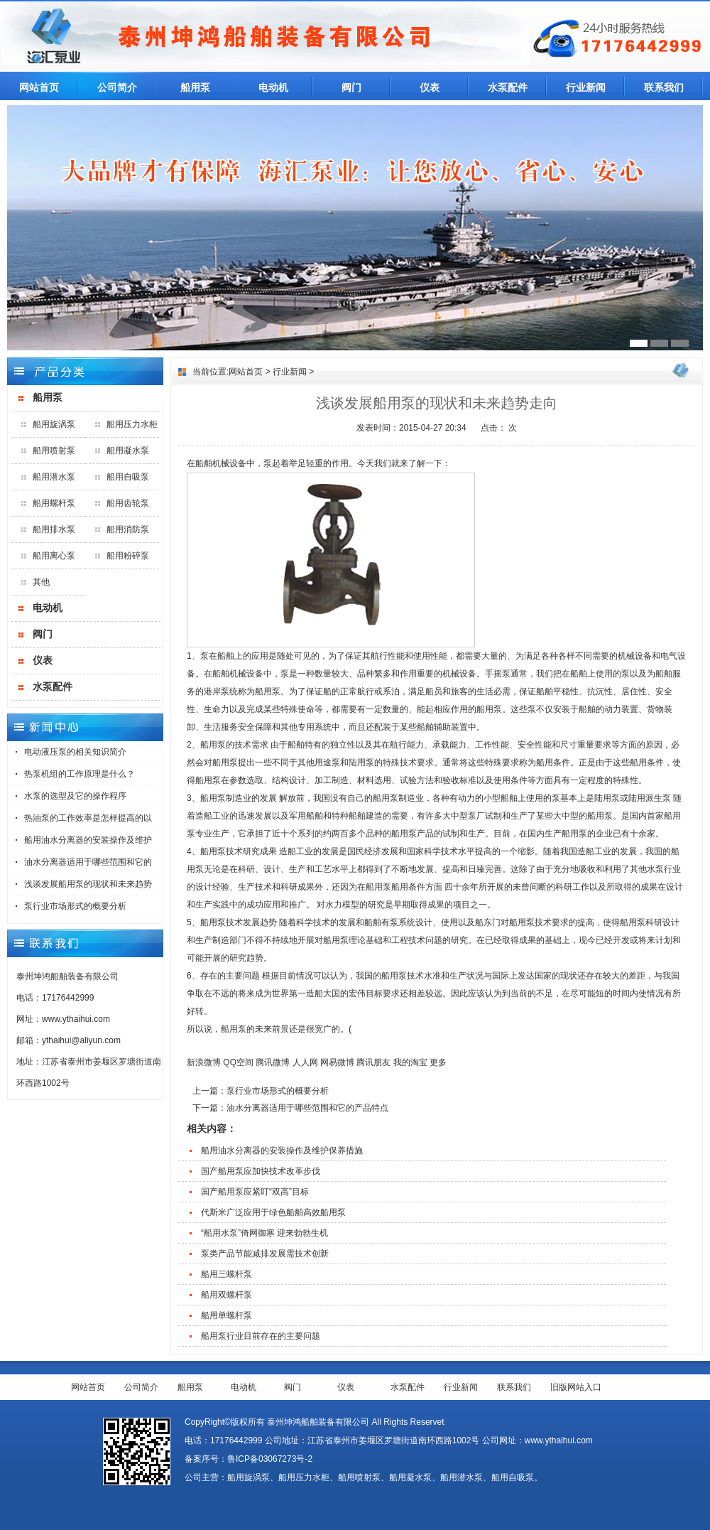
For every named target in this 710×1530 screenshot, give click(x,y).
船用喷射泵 (54, 451)
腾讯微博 (273, 1062)
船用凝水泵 (127, 451)
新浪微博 (204, 1062)
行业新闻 (586, 87)
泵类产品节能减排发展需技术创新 (265, 1254)
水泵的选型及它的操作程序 (75, 796)
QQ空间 (238, 1062)
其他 (41, 582)
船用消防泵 (127, 529)
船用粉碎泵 (127, 556)
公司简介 (117, 87)
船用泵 (195, 87)
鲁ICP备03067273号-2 (269, 1459)
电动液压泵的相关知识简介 (75, 752)
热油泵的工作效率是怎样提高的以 (88, 818)
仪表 (429, 87)
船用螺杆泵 (54, 503)
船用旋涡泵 (54, 424)
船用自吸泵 (127, 477)
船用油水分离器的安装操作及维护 (88, 840)
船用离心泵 (54, 556)
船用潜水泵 (54, 477)
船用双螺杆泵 (226, 1295)
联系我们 (664, 87)
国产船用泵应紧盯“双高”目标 (255, 1192)
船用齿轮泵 (127, 503)
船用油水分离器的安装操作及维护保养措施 (282, 1150)
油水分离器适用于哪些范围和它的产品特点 (307, 1108)
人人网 (305, 1062)
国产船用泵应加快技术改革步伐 (260, 1171)
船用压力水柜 (132, 424)
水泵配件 (508, 87)
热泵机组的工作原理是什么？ (79, 774)
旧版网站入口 (575, 1387)
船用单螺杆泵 (226, 1315)
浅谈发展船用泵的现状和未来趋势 (88, 884)
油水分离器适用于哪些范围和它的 (88, 862)
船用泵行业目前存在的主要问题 (260, 1336)
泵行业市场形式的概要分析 (75, 906)
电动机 (273, 87)
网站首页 (39, 87)
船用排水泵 (54, 529)
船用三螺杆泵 (226, 1274)
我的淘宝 (410, 1062)
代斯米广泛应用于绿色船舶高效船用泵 (273, 1212)
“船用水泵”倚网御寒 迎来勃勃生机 (264, 1233)
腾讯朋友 (373, 1062)
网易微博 (337, 1062)
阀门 (351, 87)
